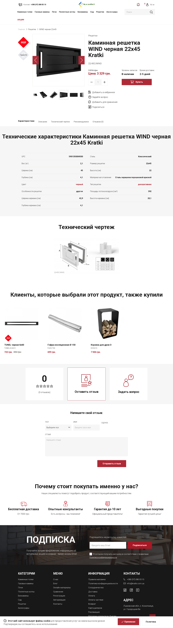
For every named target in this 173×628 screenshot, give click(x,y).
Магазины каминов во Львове (103, 608)
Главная (21, 29)
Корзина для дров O (101, 336)
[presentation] (63, 456)
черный (79, 175)
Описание (42, 113)
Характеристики (26, 113)
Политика (151, 622)
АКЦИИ (20, 20)
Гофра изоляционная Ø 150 (61, 336)
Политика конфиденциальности (104, 548)
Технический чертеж (60, 113)
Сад (92, 12)
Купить (139, 82)
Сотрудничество (96, 580)
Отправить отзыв (112, 455)
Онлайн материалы (62, 578)
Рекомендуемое (81, 113)
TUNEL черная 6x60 (14, 336)
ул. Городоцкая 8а (132, 600)
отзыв (48, 426)
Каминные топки (24, 12)
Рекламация (94, 604)
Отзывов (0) (98, 113)
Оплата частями (96, 592)
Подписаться (140, 536)
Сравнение (58, 582)
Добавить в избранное (103, 92)
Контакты (58, 594)
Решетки (100, 12)
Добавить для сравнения (104, 97)
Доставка (93, 584)
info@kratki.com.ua (135, 574)
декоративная (144, 175)
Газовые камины (42, 12)
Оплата (91, 588)
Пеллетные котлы (67, 12)
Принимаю (129, 622)
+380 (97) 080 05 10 (136, 570)
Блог (55, 574)
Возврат (92, 596)
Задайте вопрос (134, 92)
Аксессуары (111, 12)
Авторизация (59, 590)
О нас (56, 570)
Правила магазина (97, 570)
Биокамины (83, 12)
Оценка (104, 414)
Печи (54, 12)
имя (75, 413)
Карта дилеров (95, 600)
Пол (47, 413)
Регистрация (59, 586)
